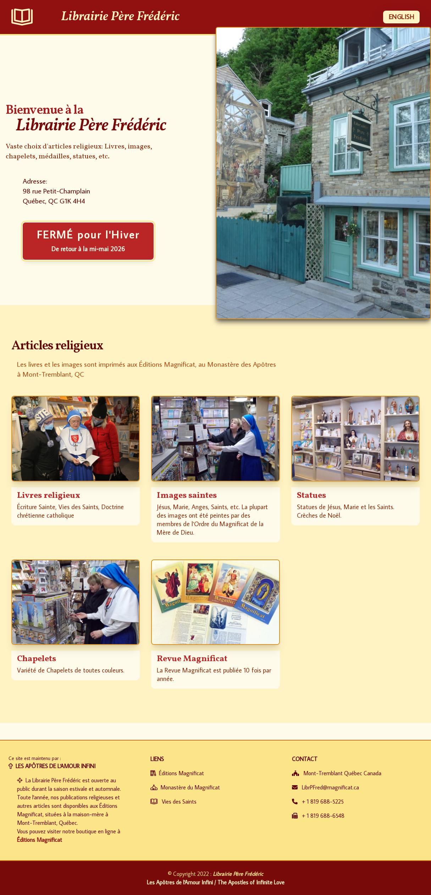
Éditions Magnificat (39, 839)
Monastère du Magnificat (185, 787)
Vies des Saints (173, 801)
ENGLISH (401, 17)
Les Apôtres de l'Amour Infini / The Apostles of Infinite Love (215, 882)
